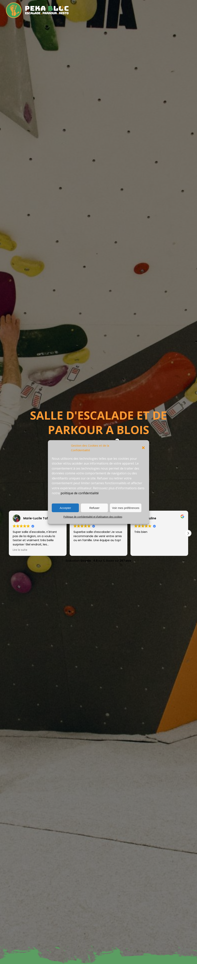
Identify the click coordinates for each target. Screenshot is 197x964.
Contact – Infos (162, 13)
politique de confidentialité (80, 493)
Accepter (65, 508)
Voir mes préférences (125, 508)
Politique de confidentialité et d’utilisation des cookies (92, 516)
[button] (143, 447)
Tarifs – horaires (121, 6)
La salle (97, 6)
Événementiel (182, 6)
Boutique (160, 6)
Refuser (94, 508)
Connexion (185, 13)
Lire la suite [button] (20, 550)
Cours (142, 6)
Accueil (82, 6)
